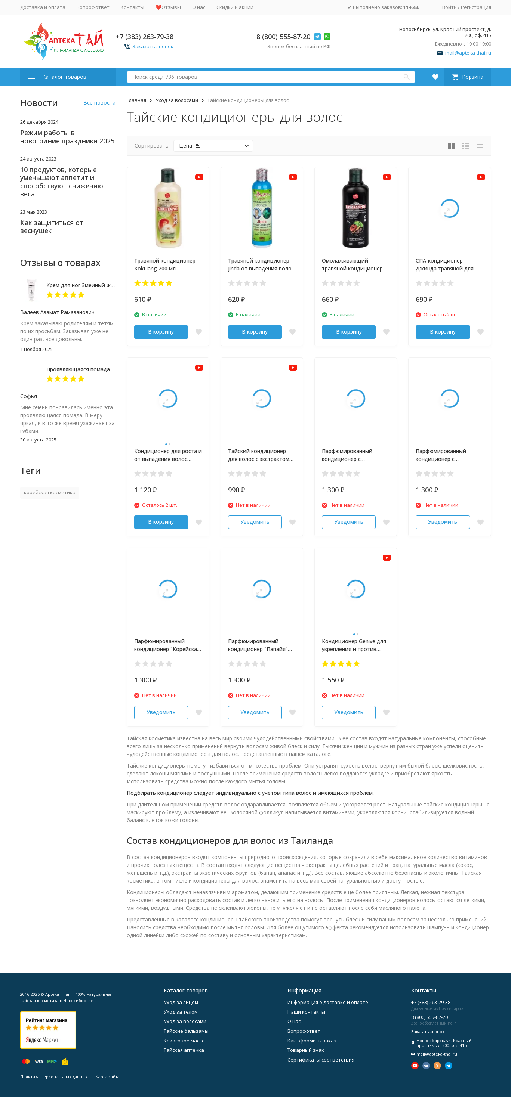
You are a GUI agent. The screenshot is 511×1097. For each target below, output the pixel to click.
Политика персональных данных (54, 1076)
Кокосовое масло (184, 1040)
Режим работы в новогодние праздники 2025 (67, 136)
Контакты (132, 7)
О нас (198, 7)
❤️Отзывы (168, 7)
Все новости (99, 102)
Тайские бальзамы (186, 1031)
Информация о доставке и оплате (327, 1002)
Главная (136, 100)
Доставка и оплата (42, 7)
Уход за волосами (177, 100)
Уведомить (255, 521)
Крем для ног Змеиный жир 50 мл (89, 285)
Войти (449, 7)
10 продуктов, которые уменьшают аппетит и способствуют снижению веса (61, 181)
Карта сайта (108, 1076)
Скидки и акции (234, 7)
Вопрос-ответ (93, 7)
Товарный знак (305, 1050)
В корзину (161, 331)
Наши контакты (306, 1011)
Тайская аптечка (184, 1050)
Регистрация (476, 7)
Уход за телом (181, 1011)
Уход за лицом (181, 1002)
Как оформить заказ (311, 1040)
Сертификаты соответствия (320, 1059)
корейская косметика (50, 492)
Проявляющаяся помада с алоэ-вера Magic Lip (106, 369)
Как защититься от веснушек (51, 226)
